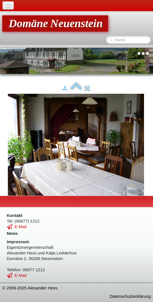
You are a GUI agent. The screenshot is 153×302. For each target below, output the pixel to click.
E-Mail (17, 226)
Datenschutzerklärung (130, 296)
